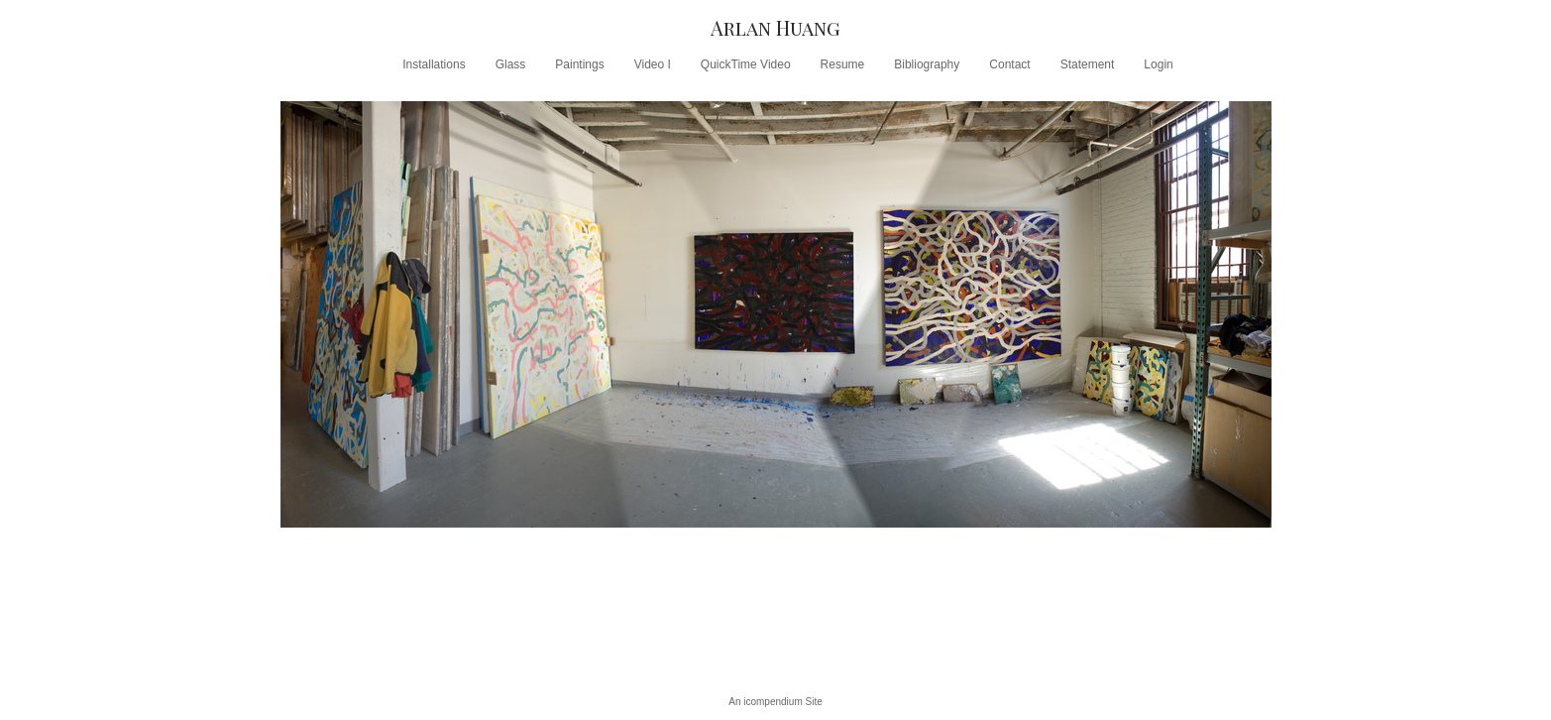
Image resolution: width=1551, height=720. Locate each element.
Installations (433, 64)
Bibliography (926, 64)
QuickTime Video (746, 64)
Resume (843, 64)
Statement (1087, 64)
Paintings (579, 64)
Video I (652, 64)
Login (1158, 64)
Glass (511, 64)
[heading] (775, 27)
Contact (1009, 64)
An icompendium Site (775, 701)
